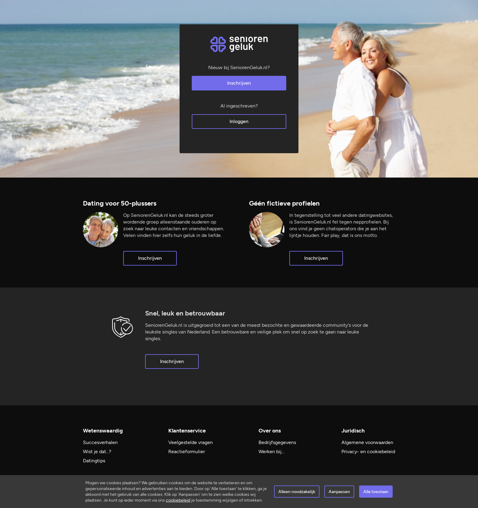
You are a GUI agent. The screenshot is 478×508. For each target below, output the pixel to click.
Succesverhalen (100, 442)
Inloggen (239, 121)
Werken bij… (271, 451)
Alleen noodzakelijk (296, 491)
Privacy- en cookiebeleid (368, 451)
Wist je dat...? (97, 451)
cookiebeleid (178, 500)
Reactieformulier (186, 451)
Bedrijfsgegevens (277, 442)
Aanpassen (339, 491)
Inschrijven (239, 83)
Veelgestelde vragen (190, 442)
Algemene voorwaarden (367, 442)
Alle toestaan (375, 491)
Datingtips (94, 461)
